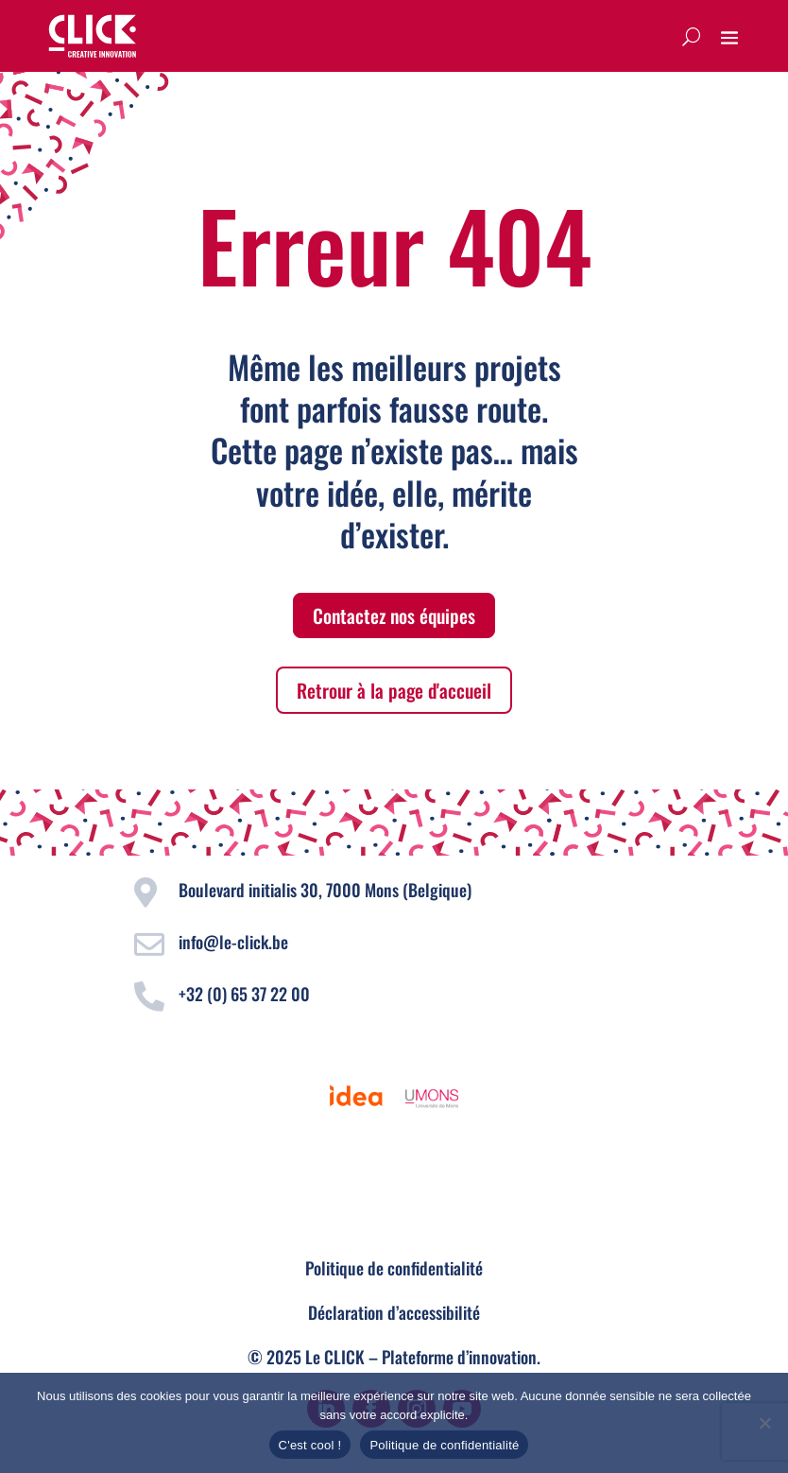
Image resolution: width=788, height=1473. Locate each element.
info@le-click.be (233, 941)
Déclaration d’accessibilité (394, 1312)
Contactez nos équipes (394, 615)
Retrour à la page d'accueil (394, 690)
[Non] (764, 1422)
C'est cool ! (310, 1445)
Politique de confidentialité (394, 1268)
